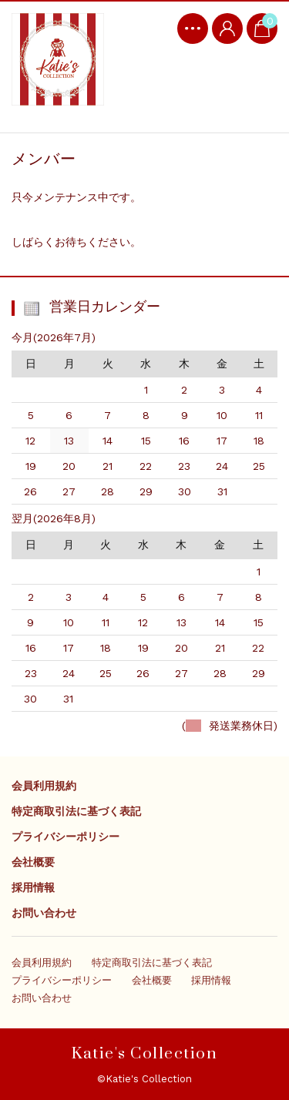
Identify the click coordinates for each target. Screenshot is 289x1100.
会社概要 (33, 862)
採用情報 (33, 887)
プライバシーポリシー (65, 836)
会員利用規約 (44, 786)
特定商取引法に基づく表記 (76, 811)
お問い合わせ (44, 913)
